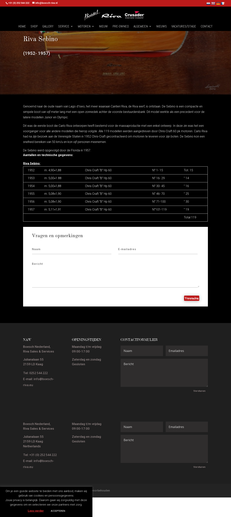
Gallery (48, 26)
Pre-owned (120, 26)
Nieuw (103, 26)
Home (22, 26)
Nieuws (161, 26)
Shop (34, 26)
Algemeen (141, 26)
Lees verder (36, 510)
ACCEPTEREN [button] (58, 510)
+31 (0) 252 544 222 (43, 455)
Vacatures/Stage (183, 26)
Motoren (84, 26)
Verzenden (192, 298)
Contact (207, 26)
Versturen (199, 390)
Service (63, 26)
